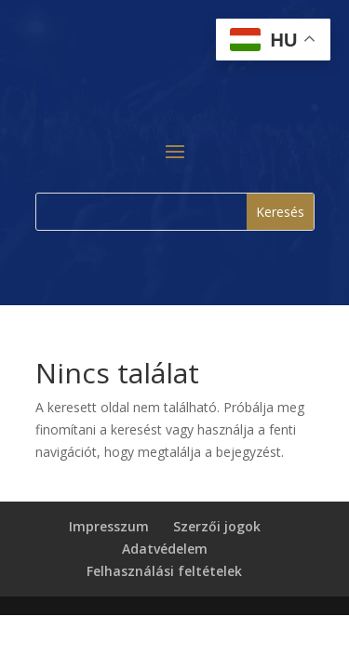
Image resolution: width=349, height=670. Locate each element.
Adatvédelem (165, 548)
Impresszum (109, 526)
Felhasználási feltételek (164, 571)
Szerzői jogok (217, 526)
